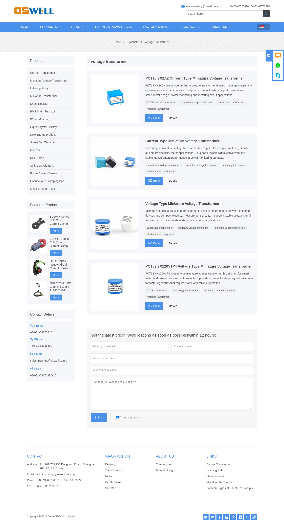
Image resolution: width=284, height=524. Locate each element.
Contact (35, 456)
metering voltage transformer (230, 227)
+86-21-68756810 (41, 332)
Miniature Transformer (43, 96)
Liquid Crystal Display (43, 127)
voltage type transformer (159, 227)
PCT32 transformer (157, 290)
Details (173, 118)
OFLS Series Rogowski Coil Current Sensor (59, 264)
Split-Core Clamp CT (43, 165)
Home (24, 26)
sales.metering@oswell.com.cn (203, 6)
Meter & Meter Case (42, 188)
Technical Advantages (113, 26)
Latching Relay (39, 88)
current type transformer (230, 102)
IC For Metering (39, 119)
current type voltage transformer (164, 165)
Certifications (113, 482)
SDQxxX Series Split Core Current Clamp (59, 220)
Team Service (113, 470)
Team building (164, 470)
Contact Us (191, 26)
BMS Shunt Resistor (42, 111)
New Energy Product (42, 134)
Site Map (110, 488)
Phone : (31, 480)
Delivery (110, 464)
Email (154, 117)
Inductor (35, 150)
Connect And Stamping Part (47, 181)
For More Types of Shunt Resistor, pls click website (237, 488)
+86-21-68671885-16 (43, 375)
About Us (221, 26)
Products (50, 26)
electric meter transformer (160, 171)
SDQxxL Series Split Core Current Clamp (59, 242)
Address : (33, 464)
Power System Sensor (44, 173)
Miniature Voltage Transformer (48, 80)
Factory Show (156, 26)
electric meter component (160, 234)
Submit (99, 417)
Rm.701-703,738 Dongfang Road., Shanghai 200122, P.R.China (67, 466)
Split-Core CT (38, 157)
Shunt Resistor (39, 103)
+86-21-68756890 (41, 345)
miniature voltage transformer (196, 102)
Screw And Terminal (42, 142)
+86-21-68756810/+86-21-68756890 (249, 6)
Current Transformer (42, 72)
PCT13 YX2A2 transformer (161, 102)
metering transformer (158, 108)
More (56, 230)
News (77, 26)
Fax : (30, 486)
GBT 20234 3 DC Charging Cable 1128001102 (60, 287)
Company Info (164, 464)
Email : (31, 474)
